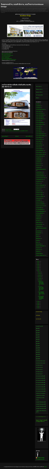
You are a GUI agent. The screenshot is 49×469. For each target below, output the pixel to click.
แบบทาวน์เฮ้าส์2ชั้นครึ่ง (40, 115)
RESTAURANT (38, 244)
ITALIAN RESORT (39, 224)
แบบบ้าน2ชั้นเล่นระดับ (40, 124)
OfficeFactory (38, 238)
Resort (37, 242)
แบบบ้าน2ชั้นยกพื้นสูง (40, 122)
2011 (38, 261)
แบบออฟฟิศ (22, 130)
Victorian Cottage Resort (40, 255)
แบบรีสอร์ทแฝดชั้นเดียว (40, 175)
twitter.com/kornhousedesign (6, 56)
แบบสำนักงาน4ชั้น (39, 194)
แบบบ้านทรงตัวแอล (39, 139)
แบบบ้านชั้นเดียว (39, 131)
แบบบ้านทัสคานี (39, 141)
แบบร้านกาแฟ (38, 163)
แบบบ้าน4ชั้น (38, 128)
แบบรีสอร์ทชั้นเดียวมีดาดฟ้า (41, 169)
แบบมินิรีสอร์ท (38, 158)
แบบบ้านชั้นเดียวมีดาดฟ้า (40, 133)
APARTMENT (38, 215)
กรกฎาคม (40, 278)
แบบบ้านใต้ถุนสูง (39, 137)
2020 (38, 304)
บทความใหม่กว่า (5, 136)
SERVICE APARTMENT (40, 245)
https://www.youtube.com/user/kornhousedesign (9, 59)
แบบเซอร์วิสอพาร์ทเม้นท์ (40, 109)
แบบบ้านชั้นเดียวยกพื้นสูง (40, 135)
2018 (38, 301)
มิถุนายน (39, 276)
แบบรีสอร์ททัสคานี (39, 172)
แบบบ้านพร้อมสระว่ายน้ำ (40, 152)
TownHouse (38, 247)
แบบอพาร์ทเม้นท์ (39, 198)
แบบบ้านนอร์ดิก (39, 143)
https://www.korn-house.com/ (6, 54)
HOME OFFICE (39, 222)
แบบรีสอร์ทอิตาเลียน (39, 179)
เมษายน (39, 273)
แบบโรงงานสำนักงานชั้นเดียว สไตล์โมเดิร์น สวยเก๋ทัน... (41, 288)
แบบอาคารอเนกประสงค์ (40, 205)
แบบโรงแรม (38, 188)
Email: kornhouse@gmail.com (7, 58)
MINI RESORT (38, 232)
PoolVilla (37, 240)
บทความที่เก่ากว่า (29, 136)
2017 (38, 270)
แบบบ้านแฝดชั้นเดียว (39, 150)
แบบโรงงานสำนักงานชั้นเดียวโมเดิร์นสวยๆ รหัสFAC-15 (41, 283)
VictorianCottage (39, 253)
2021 (38, 306)
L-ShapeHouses (39, 226)
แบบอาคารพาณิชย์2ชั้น (40, 203)
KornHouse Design (40, 457)
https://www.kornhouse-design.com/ (7, 53)
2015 (38, 267)
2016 (38, 269)
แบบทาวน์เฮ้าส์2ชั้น (39, 113)
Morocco (37, 234)
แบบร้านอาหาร (38, 165)
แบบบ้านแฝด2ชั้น (39, 148)
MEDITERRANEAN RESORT (41, 228)
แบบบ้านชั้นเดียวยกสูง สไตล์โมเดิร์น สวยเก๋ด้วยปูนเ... (41, 293)
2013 (38, 264)
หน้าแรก (17, 136)
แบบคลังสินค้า (38, 105)
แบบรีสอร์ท (38, 167)
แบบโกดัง (6, 130)
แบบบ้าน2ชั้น (38, 120)
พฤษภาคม (40, 275)
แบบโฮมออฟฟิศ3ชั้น (39, 213)
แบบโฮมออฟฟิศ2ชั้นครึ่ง (40, 211)
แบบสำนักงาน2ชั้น (39, 192)
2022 (38, 307)
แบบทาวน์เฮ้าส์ (38, 111)
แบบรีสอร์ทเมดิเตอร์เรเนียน (41, 177)
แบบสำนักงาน (38, 190)
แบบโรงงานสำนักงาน (16, 130)
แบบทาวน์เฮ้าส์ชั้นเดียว (40, 118)
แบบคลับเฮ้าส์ (38, 107)
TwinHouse (38, 251)
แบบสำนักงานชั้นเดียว (40, 196)
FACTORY (26, 130)
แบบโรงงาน (10, 130)
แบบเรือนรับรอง (39, 181)
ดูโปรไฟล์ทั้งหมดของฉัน (40, 459)
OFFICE (37, 236)
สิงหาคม (39, 279)
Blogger (45, 466)
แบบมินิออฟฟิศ (38, 159)
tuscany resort (38, 249)
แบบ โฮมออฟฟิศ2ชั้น (39, 209)
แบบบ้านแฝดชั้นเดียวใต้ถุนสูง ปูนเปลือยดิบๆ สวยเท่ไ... (41, 298)
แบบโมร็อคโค (38, 161)
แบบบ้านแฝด (38, 146)
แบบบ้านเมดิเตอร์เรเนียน (40, 154)
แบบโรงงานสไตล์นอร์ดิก (40, 185)
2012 (38, 262)
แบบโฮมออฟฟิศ (39, 207)
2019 (38, 303)
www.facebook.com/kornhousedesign (7, 55)
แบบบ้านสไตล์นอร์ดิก (39, 156)
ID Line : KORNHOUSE (5, 57)
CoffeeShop (38, 218)
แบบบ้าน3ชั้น (38, 126)
